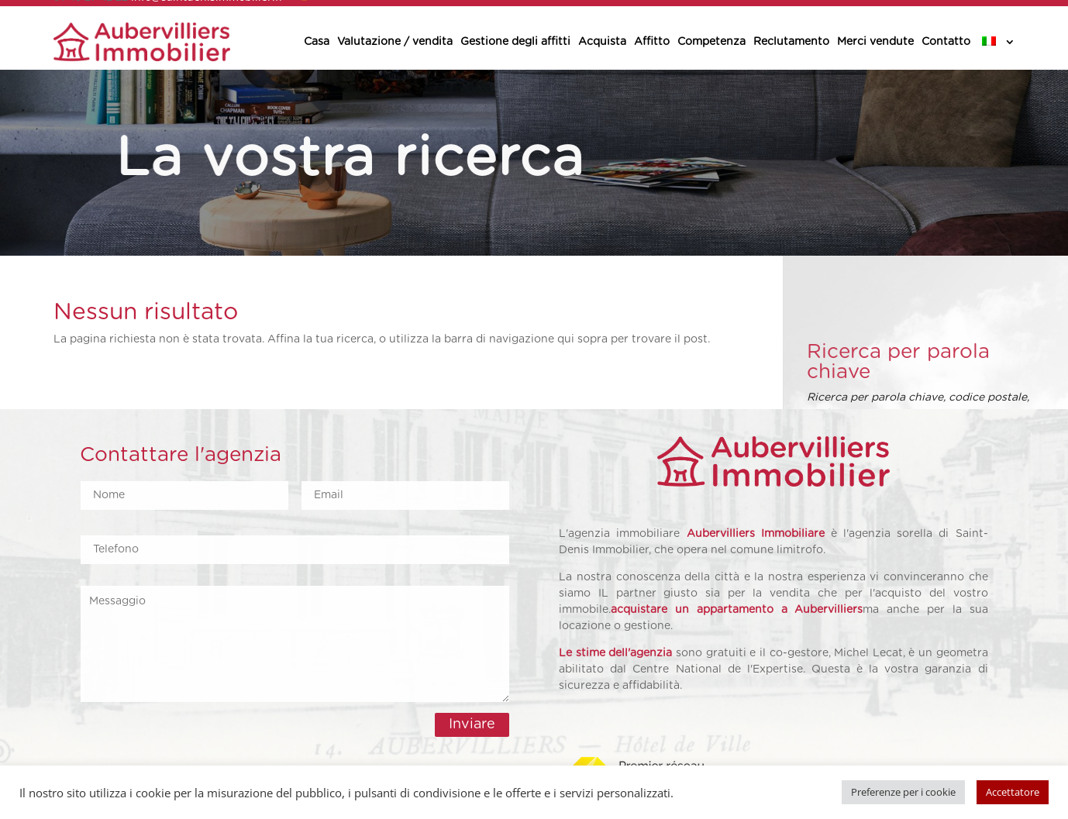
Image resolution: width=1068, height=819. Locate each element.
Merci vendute (875, 41)
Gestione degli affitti (515, 41)
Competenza (711, 41)
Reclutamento (791, 41)
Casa (316, 41)
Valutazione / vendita (395, 41)
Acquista (602, 41)
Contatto (946, 41)
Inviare (472, 724)
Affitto (652, 41)
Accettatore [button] (1012, 792)
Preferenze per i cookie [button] (903, 792)
